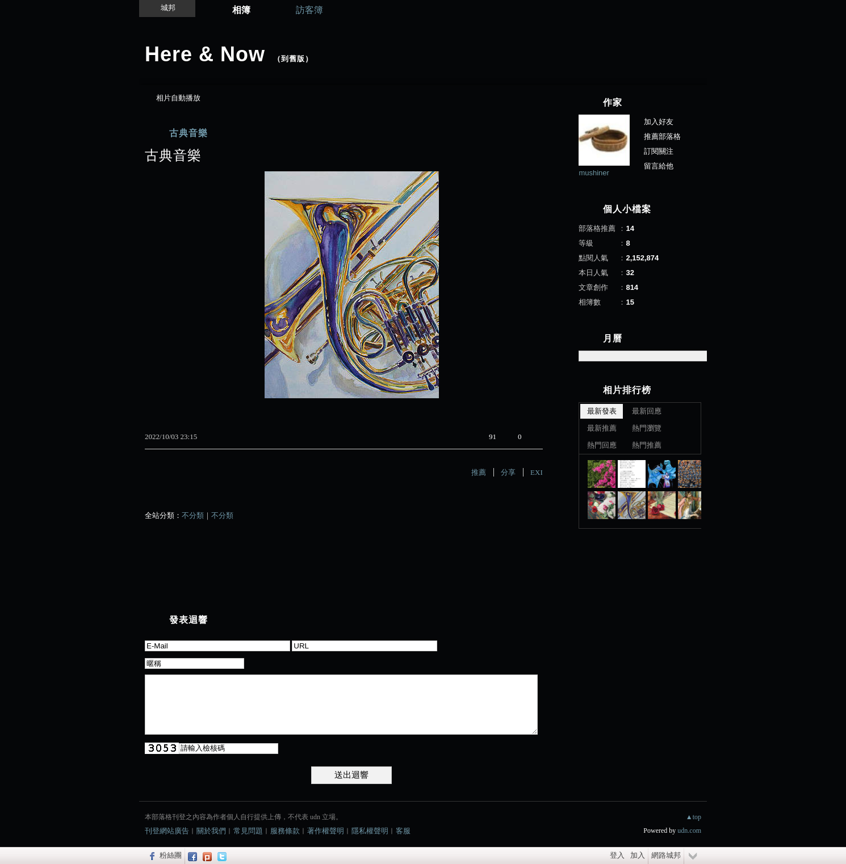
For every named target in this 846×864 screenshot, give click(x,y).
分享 (508, 472)
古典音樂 (188, 133)
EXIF (538, 472)
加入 (637, 855)
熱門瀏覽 (646, 428)
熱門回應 (602, 445)
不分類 (193, 515)
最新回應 (646, 411)
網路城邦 (666, 855)
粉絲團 (171, 855)
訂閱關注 (658, 151)
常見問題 (248, 831)
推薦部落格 (662, 136)
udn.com (689, 831)
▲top (693, 817)
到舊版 (293, 58)
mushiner (594, 172)
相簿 (241, 10)
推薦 (478, 472)
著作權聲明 (325, 831)
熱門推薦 (646, 445)
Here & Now (205, 54)
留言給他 (658, 166)
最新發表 (602, 411)
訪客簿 (309, 10)
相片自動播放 (178, 98)
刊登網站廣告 (167, 831)
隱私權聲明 (369, 831)
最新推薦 (602, 428)
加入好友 (658, 121)
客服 (403, 831)
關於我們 (211, 831)
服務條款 (285, 831)
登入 (617, 855)
